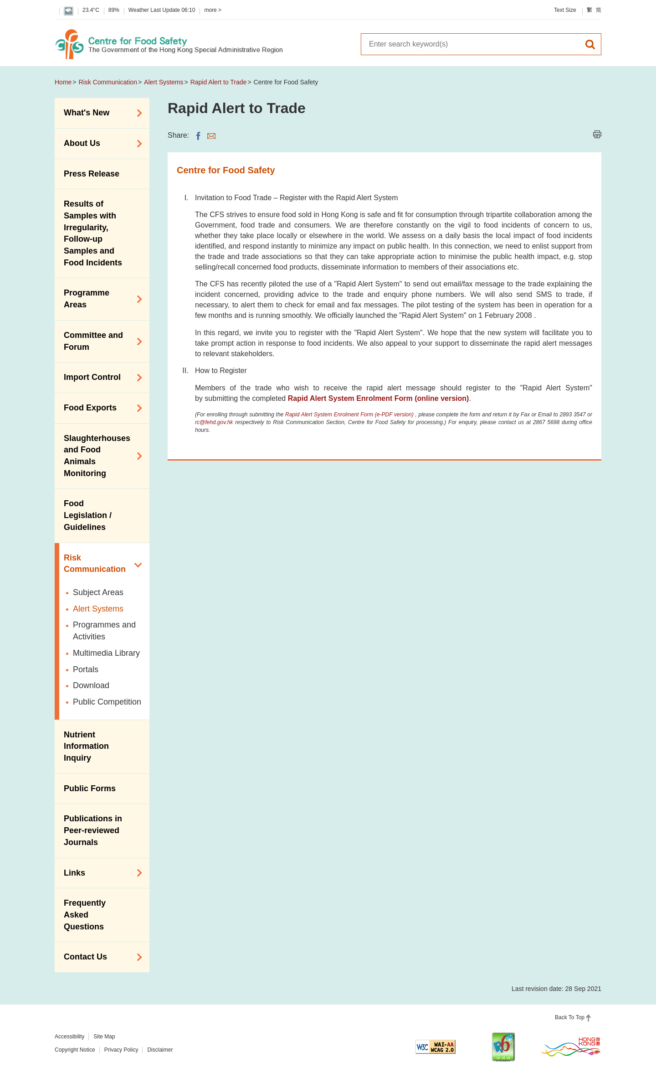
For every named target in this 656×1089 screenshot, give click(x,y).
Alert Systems (163, 82)
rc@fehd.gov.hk (214, 422)
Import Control (100, 377)
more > (212, 10)
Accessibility (69, 1036)
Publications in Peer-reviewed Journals (93, 830)
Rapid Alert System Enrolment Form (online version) (378, 398)
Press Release (91, 173)
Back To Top (569, 1017)
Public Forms (90, 788)
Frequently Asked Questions (85, 914)
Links (100, 873)
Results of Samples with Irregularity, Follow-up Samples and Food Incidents (93, 233)
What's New (100, 113)
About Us (100, 143)
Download (91, 685)
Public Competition (107, 701)
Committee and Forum (100, 341)
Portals (85, 669)
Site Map (104, 1036)
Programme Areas (100, 298)
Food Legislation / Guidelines (88, 515)
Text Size (565, 10)
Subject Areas (98, 592)
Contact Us (100, 957)
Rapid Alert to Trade (218, 82)
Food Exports (100, 408)
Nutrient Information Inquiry (86, 746)
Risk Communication (108, 82)
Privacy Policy (121, 1050)
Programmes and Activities (104, 630)
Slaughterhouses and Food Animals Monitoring (100, 456)
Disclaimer (160, 1050)
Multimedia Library (106, 653)
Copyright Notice (75, 1050)
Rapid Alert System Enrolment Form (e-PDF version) (350, 414)
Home (63, 82)
